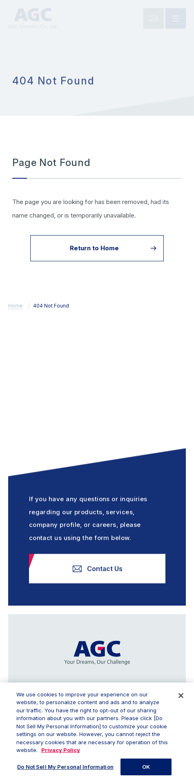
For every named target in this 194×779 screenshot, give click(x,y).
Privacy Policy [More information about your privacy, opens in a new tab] (60, 753)
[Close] (181, 699)
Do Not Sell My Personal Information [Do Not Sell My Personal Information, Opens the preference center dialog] (65, 770)
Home (15, 306)
